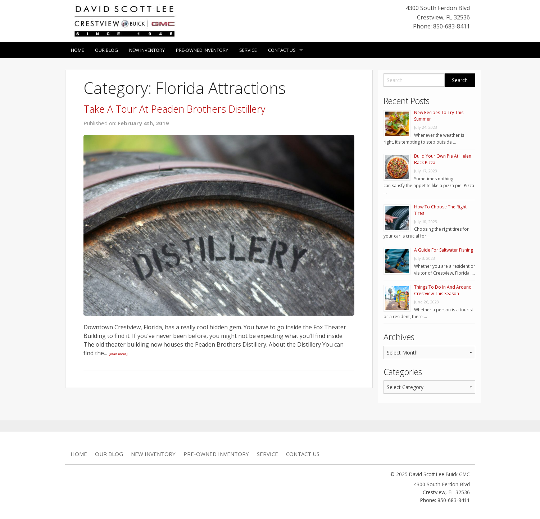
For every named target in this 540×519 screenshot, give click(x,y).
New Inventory (147, 50)
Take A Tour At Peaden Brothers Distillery (174, 109)
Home (77, 50)
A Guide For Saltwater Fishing (443, 250)
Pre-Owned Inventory (202, 50)
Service (248, 50)
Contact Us (282, 50)
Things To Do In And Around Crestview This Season (443, 290)
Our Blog (106, 50)
